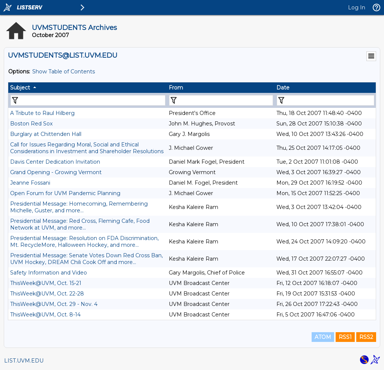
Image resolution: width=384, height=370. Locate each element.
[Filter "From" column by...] (221, 100)
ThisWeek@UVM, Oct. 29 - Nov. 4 (54, 304)
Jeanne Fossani (30, 182)
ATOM (323, 337)
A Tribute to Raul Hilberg (42, 113)
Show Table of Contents (63, 71)
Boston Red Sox (31, 123)
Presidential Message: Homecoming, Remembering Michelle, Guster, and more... (79, 207)
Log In (356, 7)
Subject (20, 87)
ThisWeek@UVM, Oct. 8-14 (45, 314)
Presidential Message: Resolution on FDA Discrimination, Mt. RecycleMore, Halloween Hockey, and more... (84, 241)
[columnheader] (87, 87)
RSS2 (366, 337)
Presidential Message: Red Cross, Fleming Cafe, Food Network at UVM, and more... (80, 224)
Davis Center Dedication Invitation (55, 161)
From (176, 87)
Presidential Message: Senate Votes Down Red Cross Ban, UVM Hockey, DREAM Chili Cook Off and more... (86, 259)
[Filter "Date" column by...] (325, 100)
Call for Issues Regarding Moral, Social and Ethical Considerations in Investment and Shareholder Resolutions (87, 148)
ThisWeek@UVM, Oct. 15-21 (45, 283)
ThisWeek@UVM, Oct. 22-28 (47, 293)
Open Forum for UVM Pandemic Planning (65, 193)
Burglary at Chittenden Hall (45, 134)
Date (283, 87)
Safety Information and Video (48, 272)
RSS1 (345, 337)
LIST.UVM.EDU (24, 360)
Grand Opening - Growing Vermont (56, 172)
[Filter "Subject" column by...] (87, 100)
